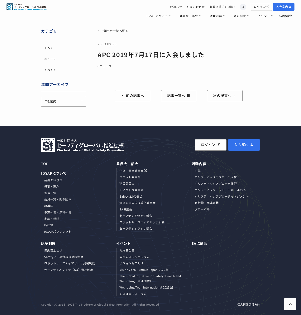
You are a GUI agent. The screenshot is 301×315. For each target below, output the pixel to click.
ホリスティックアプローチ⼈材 (216, 177)
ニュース (106, 66)
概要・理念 (51, 186)
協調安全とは (53, 250)
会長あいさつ (53, 180)
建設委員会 (127, 183)
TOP (45, 163)
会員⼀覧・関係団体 (57, 199)
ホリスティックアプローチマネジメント (222, 196)
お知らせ (176, 7)
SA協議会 (285, 16)
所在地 (48, 225)
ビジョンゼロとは (131, 263)
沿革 (198, 171)
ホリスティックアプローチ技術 (216, 183)
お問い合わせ (196, 7)
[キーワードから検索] (243, 7)
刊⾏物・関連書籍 (207, 203)
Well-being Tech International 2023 (144, 287)
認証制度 (240, 16)
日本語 (217, 6)
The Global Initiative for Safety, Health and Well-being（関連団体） (150, 278)
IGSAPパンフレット (57, 231)
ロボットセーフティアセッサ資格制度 (69, 263)
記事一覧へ (178, 95)
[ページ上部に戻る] (290, 304)
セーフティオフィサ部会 (135, 228)
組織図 (48, 206)
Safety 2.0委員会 (131, 196)
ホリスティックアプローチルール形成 (220, 190)
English (230, 6)
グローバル (202, 209)
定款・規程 (51, 219)
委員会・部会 (189, 16)
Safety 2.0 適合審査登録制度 (63, 257)
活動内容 (216, 16)
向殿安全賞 (127, 250)
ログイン (261, 7)
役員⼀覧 (50, 193)
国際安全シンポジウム (134, 257)
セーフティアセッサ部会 (135, 216)
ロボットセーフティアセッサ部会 (141, 222)
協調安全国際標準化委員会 (137, 203)
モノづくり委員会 (131, 190)
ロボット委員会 (130, 177)
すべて (48, 48)
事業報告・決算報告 (57, 212)
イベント (264, 16)
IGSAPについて (157, 16)
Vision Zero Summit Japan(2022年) (144, 270)
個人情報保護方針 (248, 304)
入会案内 (282, 7)
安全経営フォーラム (133, 294)
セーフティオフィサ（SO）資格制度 (68, 270)
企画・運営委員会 (131, 171)
